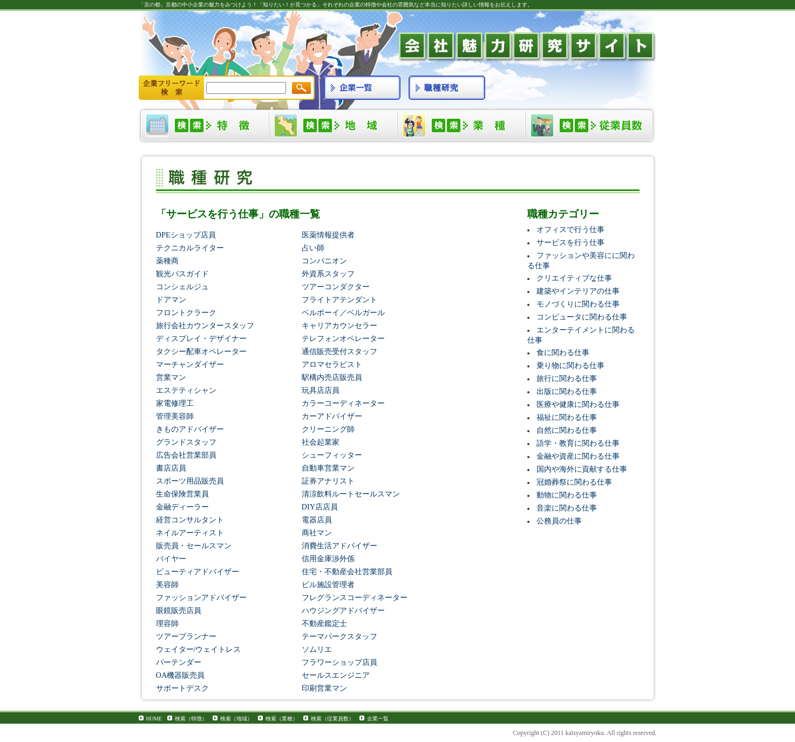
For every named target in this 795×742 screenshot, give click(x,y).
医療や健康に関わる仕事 (578, 404)
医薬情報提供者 (328, 234)
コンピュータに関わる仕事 (581, 316)
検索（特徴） (191, 718)
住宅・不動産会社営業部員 (347, 571)
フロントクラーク (186, 312)
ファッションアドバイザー (201, 597)
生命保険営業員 (182, 493)
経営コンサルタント (190, 519)
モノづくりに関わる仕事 (578, 303)
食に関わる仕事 (562, 352)
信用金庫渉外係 (328, 558)
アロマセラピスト (332, 364)
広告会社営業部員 (186, 455)
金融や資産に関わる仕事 (578, 456)
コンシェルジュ (182, 286)
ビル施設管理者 (328, 584)
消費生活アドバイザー (339, 545)
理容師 (167, 623)
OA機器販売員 (180, 675)
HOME (154, 718)
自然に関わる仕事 (566, 430)
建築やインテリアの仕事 (578, 291)
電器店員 (317, 519)
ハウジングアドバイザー (343, 610)
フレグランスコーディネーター (354, 597)
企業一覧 (378, 718)
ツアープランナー (186, 636)
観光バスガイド (182, 273)
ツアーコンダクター (336, 286)
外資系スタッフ (328, 273)
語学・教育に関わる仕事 (578, 443)
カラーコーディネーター (343, 403)
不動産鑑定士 (324, 623)
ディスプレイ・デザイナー (201, 338)
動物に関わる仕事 (566, 495)
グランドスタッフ (186, 442)
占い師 (313, 247)
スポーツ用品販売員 (190, 480)
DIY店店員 (320, 506)
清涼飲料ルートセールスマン (351, 493)
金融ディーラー (182, 506)
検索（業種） (282, 718)
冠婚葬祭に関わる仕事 (574, 482)
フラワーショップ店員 (339, 662)
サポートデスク (182, 688)
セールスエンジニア (336, 675)
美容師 (167, 584)
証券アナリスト (328, 480)
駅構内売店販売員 (332, 377)
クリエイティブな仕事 (574, 278)
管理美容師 (175, 416)
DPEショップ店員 (186, 234)
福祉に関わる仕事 (566, 417)
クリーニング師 (328, 429)
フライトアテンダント (339, 299)
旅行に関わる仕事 (566, 378)
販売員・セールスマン (194, 545)
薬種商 (167, 260)
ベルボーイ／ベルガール (343, 312)
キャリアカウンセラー (339, 325)
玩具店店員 (320, 390)
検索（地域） (236, 718)
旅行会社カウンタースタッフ (205, 325)
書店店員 (171, 468)
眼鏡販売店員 (178, 610)
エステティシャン (186, 390)
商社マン (317, 532)
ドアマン (171, 299)
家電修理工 (175, 403)
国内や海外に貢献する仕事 (581, 469)
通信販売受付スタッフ (339, 351)
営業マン (171, 377)
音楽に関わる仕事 (566, 507)
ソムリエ (317, 649)
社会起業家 (320, 442)
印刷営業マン (324, 688)
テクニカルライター (190, 247)
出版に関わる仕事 (566, 391)
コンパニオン (324, 260)
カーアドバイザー (332, 416)
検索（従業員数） (332, 718)
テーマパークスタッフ (339, 636)
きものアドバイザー (190, 429)
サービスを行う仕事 (570, 242)
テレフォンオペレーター (343, 338)
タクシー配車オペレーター (201, 351)
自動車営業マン (328, 468)
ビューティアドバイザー (197, 571)
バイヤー (171, 558)
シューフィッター (332, 455)
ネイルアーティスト (190, 532)
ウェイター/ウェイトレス (198, 649)
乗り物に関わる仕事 (570, 365)
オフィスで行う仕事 (570, 229)
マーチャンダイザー (190, 364)
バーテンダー (178, 662)
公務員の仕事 (559, 520)
